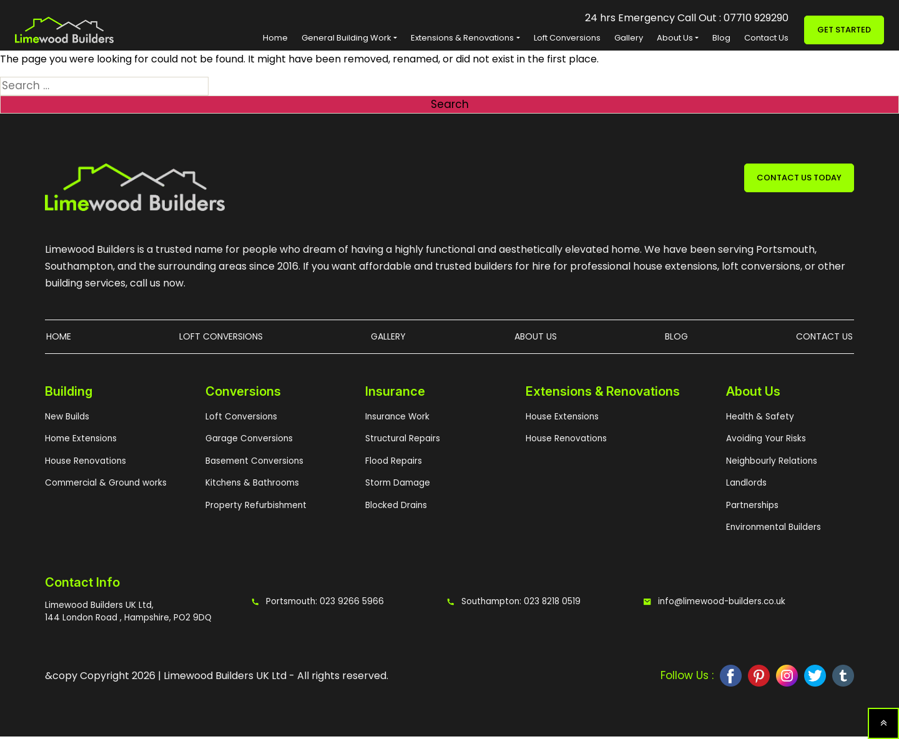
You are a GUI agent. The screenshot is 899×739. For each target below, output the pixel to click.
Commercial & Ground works (104, 485)
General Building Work (346, 38)
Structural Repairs (401, 441)
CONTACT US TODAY (799, 178)
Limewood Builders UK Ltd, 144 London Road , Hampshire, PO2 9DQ (125, 614)
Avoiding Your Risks (764, 441)
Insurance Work (397, 419)
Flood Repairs (393, 463)
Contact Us (766, 38)
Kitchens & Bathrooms (250, 485)
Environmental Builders (772, 530)
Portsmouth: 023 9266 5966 (313, 604)
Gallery (628, 38)
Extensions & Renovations (462, 38)
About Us (675, 38)
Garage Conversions (247, 441)
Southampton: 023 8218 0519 (510, 604)
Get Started (844, 30)
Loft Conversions (567, 38)
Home (275, 38)
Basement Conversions (252, 463)
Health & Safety (757, 419)
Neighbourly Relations (770, 463)
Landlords (746, 485)
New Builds (67, 419)
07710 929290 (756, 18)
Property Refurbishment (253, 508)
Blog (721, 38)
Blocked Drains (395, 508)
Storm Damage (396, 485)
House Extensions (561, 419)
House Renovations (84, 463)
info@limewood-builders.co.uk (715, 604)
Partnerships (751, 508)
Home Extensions (79, 441)
